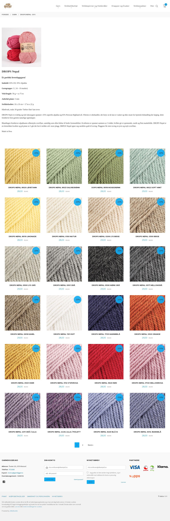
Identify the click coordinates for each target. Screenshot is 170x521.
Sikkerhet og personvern (38, 496)
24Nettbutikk (14, 511)
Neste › (91, 445)
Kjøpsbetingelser (17, 496)
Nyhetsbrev (57, 496)
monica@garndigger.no (15, 473)
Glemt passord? (78, 479)
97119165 (12, 470)
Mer (152, 6)
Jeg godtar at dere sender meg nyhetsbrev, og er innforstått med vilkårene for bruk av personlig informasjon (103, 475)
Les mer (123, 482)
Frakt (4, 496)
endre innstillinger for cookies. (32, 507)
